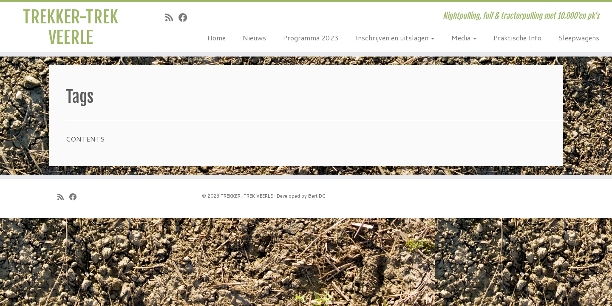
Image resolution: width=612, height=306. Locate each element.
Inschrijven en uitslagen (394, 37)
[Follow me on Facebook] (185, 17)
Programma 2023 (310, 37)
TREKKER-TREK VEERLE (70, 27)
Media (463, 37)
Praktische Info (517, 37)
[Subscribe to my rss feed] (171, 17)
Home (216, 37)
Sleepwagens (578, 37)
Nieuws (254, 37)
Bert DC (316, 196)
